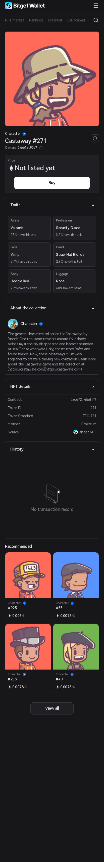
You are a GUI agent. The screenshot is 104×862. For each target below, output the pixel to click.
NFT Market (14, 20)
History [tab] (52, 449)
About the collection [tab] (52, 308)
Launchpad (76, 20)
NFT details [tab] (52, 386)
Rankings (36, 20)
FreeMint (55, 20)
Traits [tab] (52, 205)
